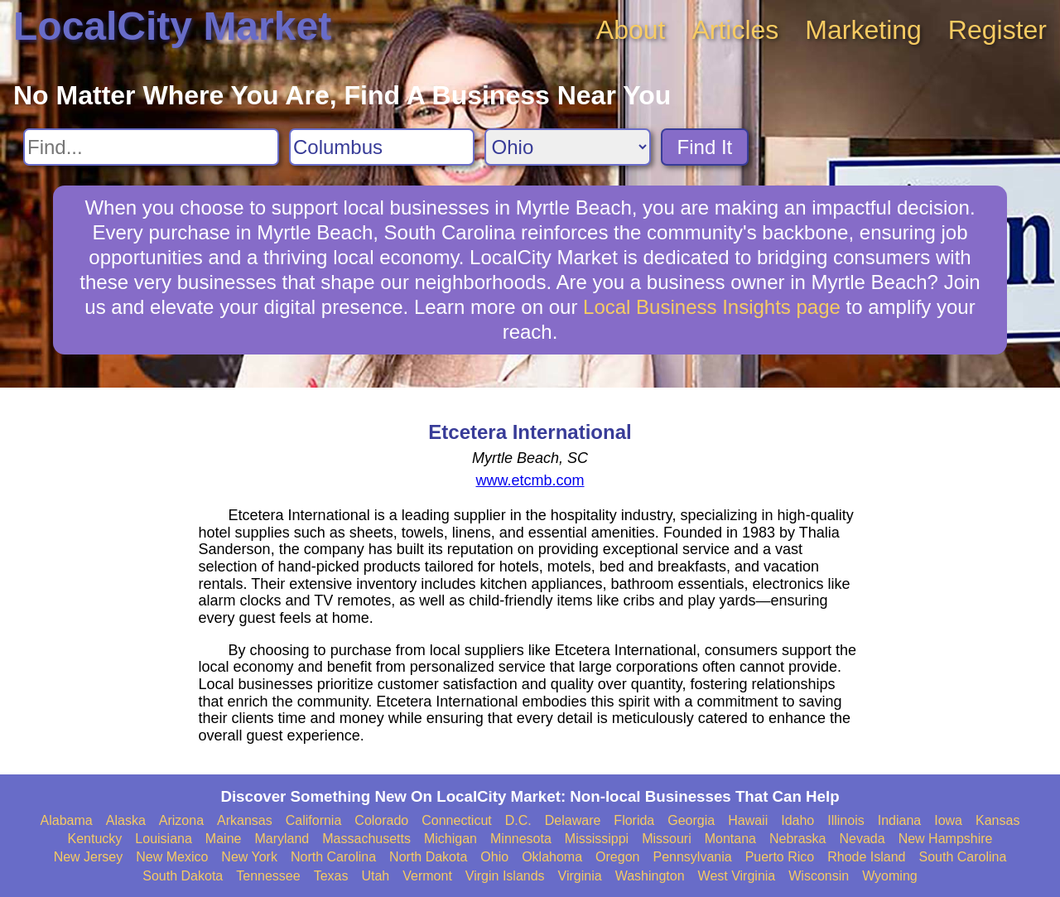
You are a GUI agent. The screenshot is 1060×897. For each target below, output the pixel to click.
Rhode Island (866, 857)
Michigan (450, 839)
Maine (223, 839)
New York (249, 857)
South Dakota (182, 876)
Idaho (797, 820)
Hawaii (748, 820)
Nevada (861, 839)
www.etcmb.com (529, 480)
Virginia (580, 876)
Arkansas (244, 820)
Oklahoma (552, 857)
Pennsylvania (692, 857)
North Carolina (333, 857)
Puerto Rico (780, 857)
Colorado (381, 820)
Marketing (863, 30)
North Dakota (428, 857)
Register (997, 30)
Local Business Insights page (712, 307)
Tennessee (268, 876)
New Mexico (172, 857)
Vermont (427, 876)
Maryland (281, 839)
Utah (375, 876)
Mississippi (597, 839)
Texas (331, 876)
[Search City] (382, 147)
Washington (650, 876)
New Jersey (88, 857)
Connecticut (457, 820)
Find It (705, 147)
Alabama (67, 820)
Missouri (666, 839)
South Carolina (963, 857)
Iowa (948, 820)
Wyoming (890, 876)
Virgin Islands (505, 876)
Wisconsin (818, 876)
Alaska (126, 820)
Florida (634, 820)
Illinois (845, 820)
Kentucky (95, 839)
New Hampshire (946, 839)
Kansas (997, 820)
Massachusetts (366, 839)
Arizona (181, 820)
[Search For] (151, 147)
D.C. (518, 820)
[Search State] (567, 147)
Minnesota (521, 839)
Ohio (494, 857)
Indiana (900, 820)
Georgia (691, 820)
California (314, 820)
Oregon (617, 857)
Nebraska (797, 839)
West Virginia (737, 876)
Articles (734, 30)
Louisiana (163, 839)
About (631, 30)
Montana (730, 839)
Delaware (573, 820)
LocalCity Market (172, 26)
